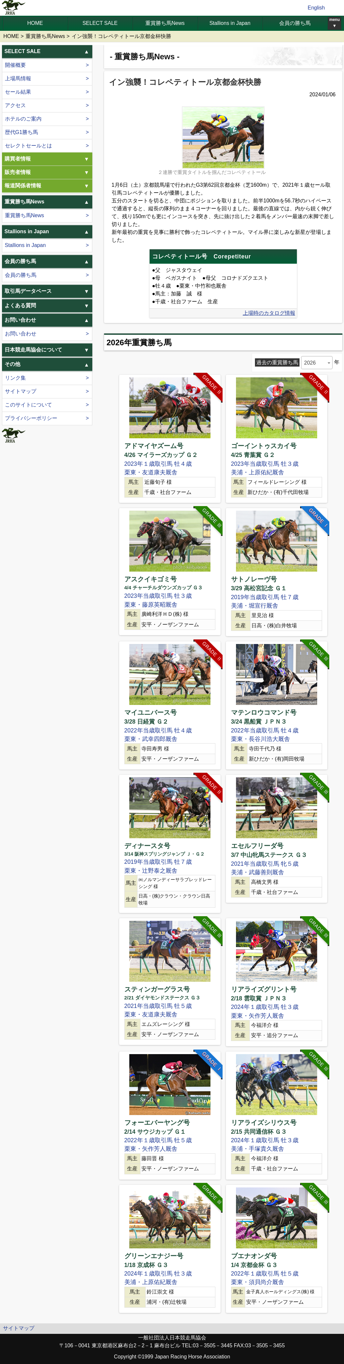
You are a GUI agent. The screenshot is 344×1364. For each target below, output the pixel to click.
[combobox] (317, 362)
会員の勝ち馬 (295, 23)
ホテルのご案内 (23, 119)
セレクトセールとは (28, 145)
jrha (14, 8)
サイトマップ (20, 391)
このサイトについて (28, 405)
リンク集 (15, 378)
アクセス (15, 105)
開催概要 (15, 65)
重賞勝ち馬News (165, 23)
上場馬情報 (18, 78)
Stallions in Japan (229, 23)
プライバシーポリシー (31, 418)
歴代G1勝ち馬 (21, 132)
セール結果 (18, 92)
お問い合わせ (20, 333)
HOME (35, 23)
